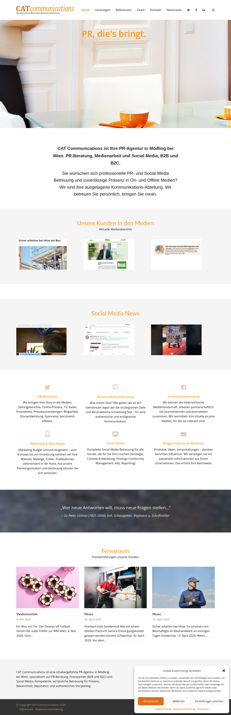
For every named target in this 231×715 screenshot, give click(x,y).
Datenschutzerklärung (184, 708)
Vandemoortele (27, 614)
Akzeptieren (150, 701)
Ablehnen (178, 701)
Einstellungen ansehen (209, 701)
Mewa (88, 614)
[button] (224, 670)
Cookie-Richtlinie (163, 708)
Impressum (203, 708)
